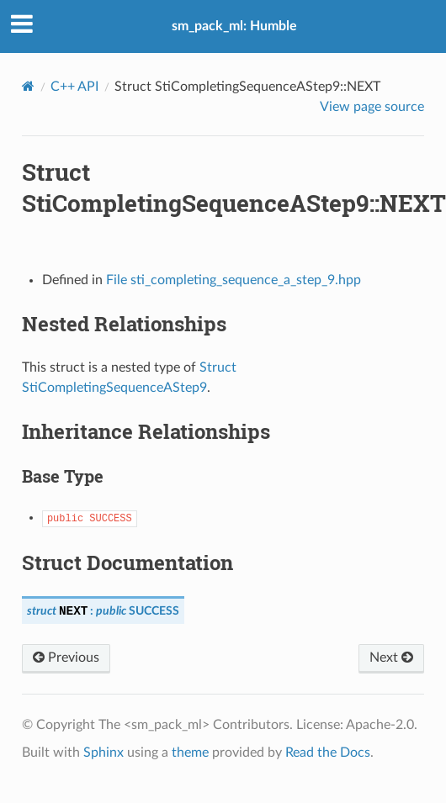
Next (391, 657)
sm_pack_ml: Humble (234, 26)
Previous (66, 657)
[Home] (28, 86)
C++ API (74, 86)
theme (190, 752)
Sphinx (103, 752)
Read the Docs (327, 752)
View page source (372, 107)
